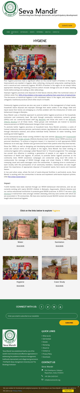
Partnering (40, 32)
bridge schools (24, 139)
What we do (46, 336)
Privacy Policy (17, 391)
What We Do (15, 32)
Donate (32, 32)
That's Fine (68, 391)
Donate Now (67, 25)
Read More (20, 246)
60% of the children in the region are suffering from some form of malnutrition (47, 95)
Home (8, 32)
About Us (48, 32)
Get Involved (24, 32)
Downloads (46, 357)
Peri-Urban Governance (16, 176)
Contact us (56, 32)
